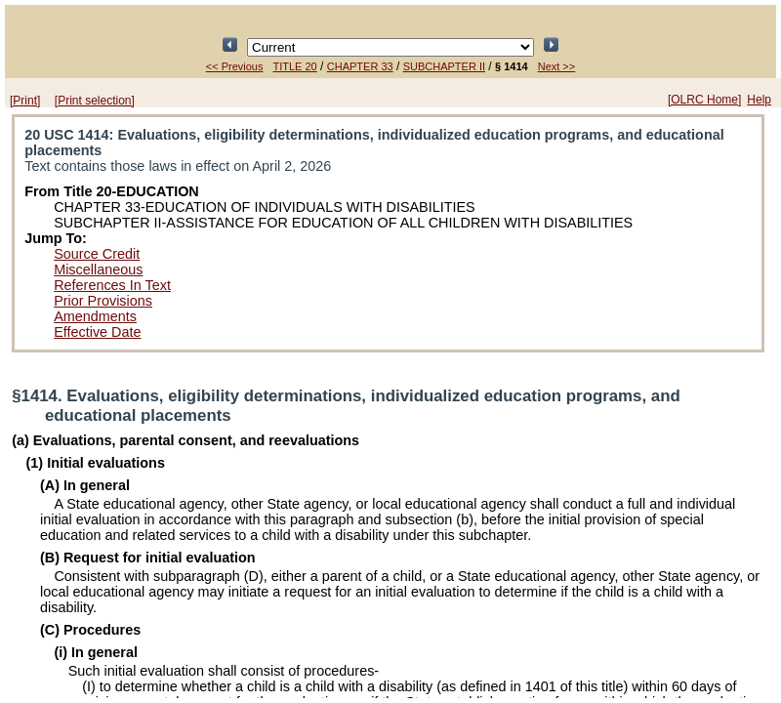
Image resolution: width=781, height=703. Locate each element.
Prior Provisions (103, 301)
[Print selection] (95, 100)
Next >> (557, 66)
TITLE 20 (295, 66)
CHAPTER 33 (360, 66)
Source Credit (97, 254)
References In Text (112, 285)
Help (759, 99)
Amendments (95, 316)
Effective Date (97, 332)
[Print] (25, 100)
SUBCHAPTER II (444, 66)
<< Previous (235, 66)
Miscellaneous (98, 269)
